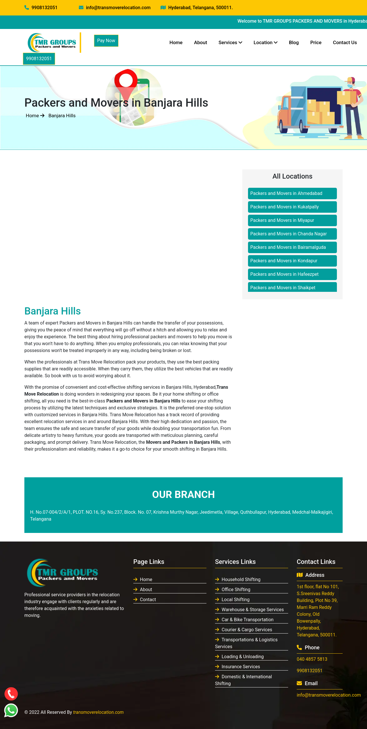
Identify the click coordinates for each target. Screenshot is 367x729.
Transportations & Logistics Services (246, 643)
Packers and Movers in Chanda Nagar (288, 234)
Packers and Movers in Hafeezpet (284, 274)
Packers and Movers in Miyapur (282, 220)
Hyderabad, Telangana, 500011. (197, 7)
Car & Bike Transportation (244, 619)
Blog (294, 42)
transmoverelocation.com (98, 712)
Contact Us (345, 42)
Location (266, 42)
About (200, 42)
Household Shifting (238, 579)
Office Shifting (232, 589)
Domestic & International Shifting (243, 680)
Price (315, 42)
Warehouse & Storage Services (249, 609)
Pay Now (106, 40)
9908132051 (41, 7)
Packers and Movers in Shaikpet (282, 287)
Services (230, 42)
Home (176, 42)
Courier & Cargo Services (243, 629)
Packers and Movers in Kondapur (283, 260)
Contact (144, 599)
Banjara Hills (62, 115)
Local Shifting (232, 599)
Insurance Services (237, 666)
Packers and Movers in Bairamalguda (288, 247)
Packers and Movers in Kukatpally (284, 207)
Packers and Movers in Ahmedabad (286, 193)
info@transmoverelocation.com (115, 7)
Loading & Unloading (239, 656)
